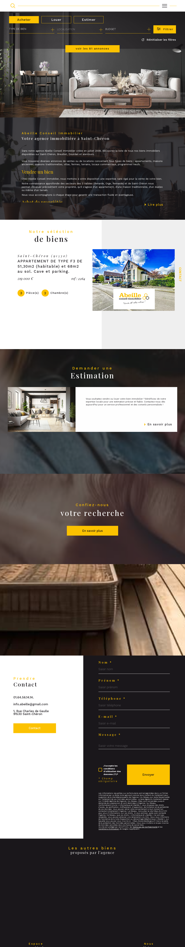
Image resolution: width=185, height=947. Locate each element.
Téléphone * (112, 698)
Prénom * (109, 680)
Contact (180, 274)
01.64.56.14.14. (23, 705)
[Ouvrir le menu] (165, 6)
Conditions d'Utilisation (108, 829)
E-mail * (107, 716)
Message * (109, 734)
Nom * (105, 662)
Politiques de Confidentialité (145, 827)
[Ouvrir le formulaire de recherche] (164, 29)
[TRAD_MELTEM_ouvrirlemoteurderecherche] (12, 5)
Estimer (89, 20)
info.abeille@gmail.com (30, 712)
